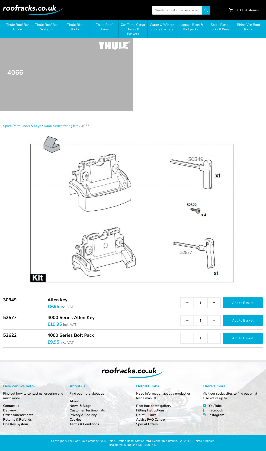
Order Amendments (18, 415)
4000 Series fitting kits (61, 126)
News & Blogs (80, 406)
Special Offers (147, 424)
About (74, 401)
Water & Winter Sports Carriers (162, 27)
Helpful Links (146, 415)
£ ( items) (247, 10)
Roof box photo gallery (153, 406)
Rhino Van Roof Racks (248, 27)
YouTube (215, 406)
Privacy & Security (83, 415)
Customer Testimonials (87, 410)
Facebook (216, 410)
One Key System (15, 424)
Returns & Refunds (17, 419)
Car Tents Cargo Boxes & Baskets (133, 29)
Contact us (11, 406)
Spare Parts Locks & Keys (219, 27)
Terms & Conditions (84, 424)
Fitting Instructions (150, 410)
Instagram (216, 415)
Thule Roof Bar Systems (46, 27)
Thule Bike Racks (75, 27)
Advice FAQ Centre (150, 419)
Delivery (9, 410)
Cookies (75, 419)
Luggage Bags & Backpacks (191, 27)
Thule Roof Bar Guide (17, 27)
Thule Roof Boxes (104, 27)
